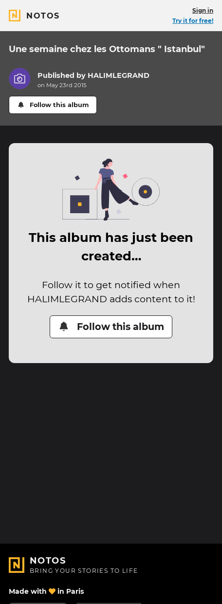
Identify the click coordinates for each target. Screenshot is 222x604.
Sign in (202, 10)
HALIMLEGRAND (118, 75)
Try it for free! (192, 20)
